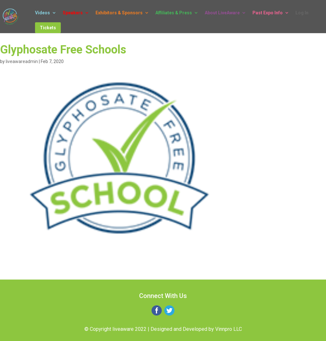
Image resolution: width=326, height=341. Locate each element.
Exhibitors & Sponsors (119, 13)
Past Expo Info (267, 13)
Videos (42, 13)
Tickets (48, 27)
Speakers (73, 13)
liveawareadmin (22, 61)
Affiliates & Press (173, 13)
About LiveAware (222, 13)
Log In (301, 13)
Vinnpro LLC (228, 329)
